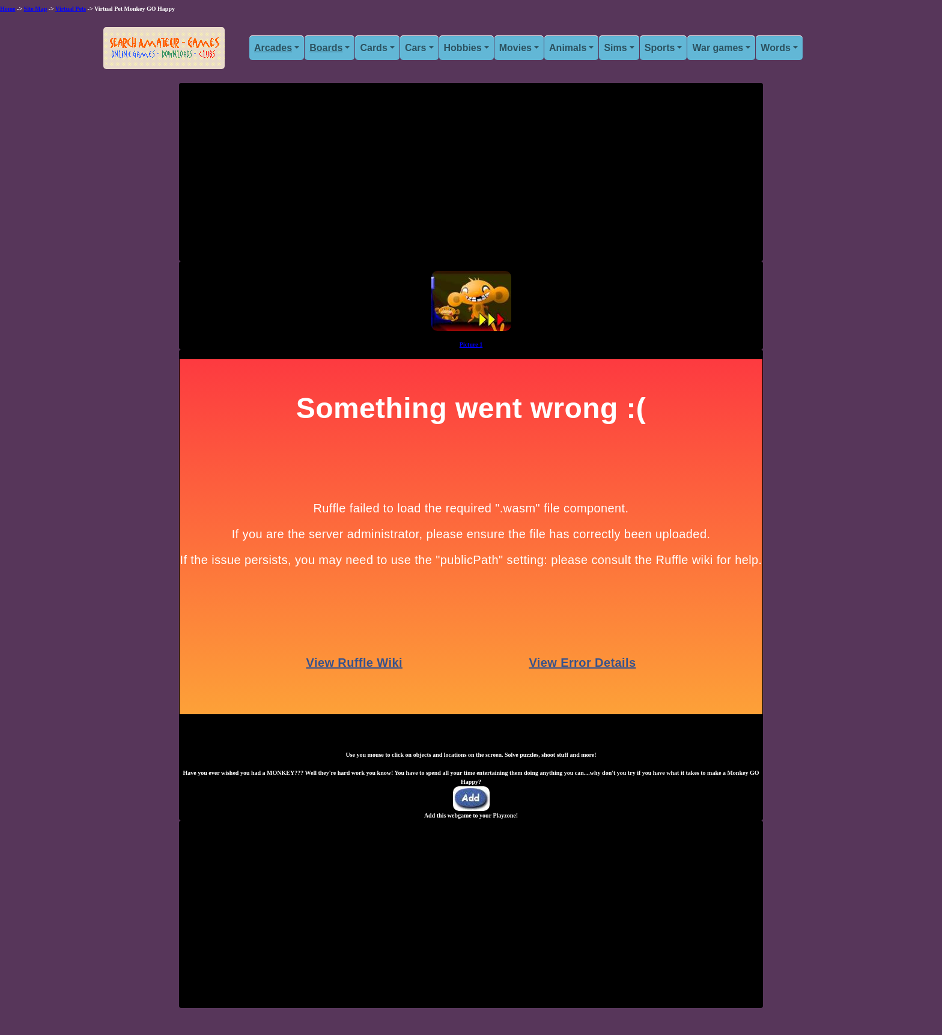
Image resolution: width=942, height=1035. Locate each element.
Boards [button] (325, 48)
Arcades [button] (273, 48)
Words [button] (775, 48)
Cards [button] (373, 48)
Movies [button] (515, 48)
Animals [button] (567, 48)
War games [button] (717, 48)
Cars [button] (416, 48)
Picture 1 (471, 344)
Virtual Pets (70, 8)
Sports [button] (660, 48)
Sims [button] (615, 48)
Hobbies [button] (463, 48)
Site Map (35, 8)
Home (8, 8)
